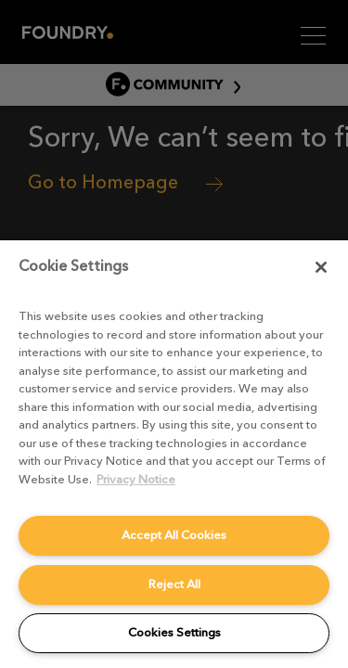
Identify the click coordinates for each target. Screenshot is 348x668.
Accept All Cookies (174, 535)
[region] (174, 454)
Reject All (174, 584)
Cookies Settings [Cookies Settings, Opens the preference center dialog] (174, 632)
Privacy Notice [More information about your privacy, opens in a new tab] (136, 479)
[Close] (321, 267)
